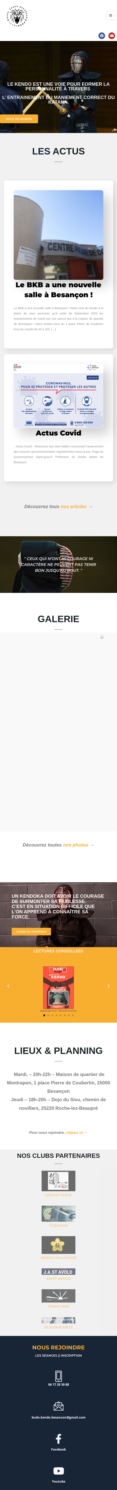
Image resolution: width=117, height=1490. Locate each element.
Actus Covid (58, 433)
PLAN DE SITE (94, 1474)
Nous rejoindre (58, 1320)
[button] (8, 959)
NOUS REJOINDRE (19, 118)
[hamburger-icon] (110, 15)
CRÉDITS (44, 1474)
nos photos (75, 818)
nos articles (74, 506)
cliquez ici (74, 1106)
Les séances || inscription (58, 1328)
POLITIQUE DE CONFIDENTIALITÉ (68, 1474)
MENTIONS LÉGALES (26, 1474)
